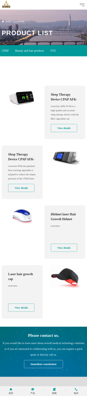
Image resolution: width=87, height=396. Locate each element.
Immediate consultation (43, 364)
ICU (27, 73)
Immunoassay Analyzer (46, 62)
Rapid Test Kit (10, 73)
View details (64, 128)
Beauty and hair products (29, 50)
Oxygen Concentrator (14, 62)
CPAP (5, 50)
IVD (53, 50)
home (8, 21)
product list (18, 21)
